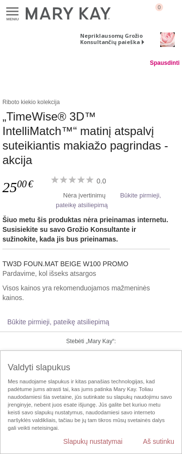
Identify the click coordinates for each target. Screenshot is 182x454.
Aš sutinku (158, 441)
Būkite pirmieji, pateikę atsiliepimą (58, 322)
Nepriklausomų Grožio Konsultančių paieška (111, 38)
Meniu (12, 11)
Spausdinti (165, 63)
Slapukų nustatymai (92, 441)
